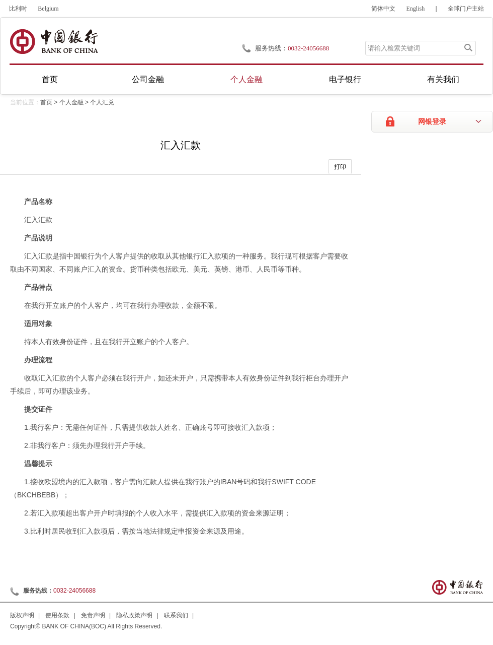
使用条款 (57, 615)
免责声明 (93, 615)
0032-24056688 (308, 48)
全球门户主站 (466, 8)
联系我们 (176, 615)
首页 (50, 79)
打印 (340, 166)
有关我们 (443, 79)
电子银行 (345, 79)
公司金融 (148, 79)
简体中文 (383, 8)
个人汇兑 (102, 102)
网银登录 (432, 121)
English (415, 8)
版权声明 (22, 615)
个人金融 (246, 79)
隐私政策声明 (134, 615)
